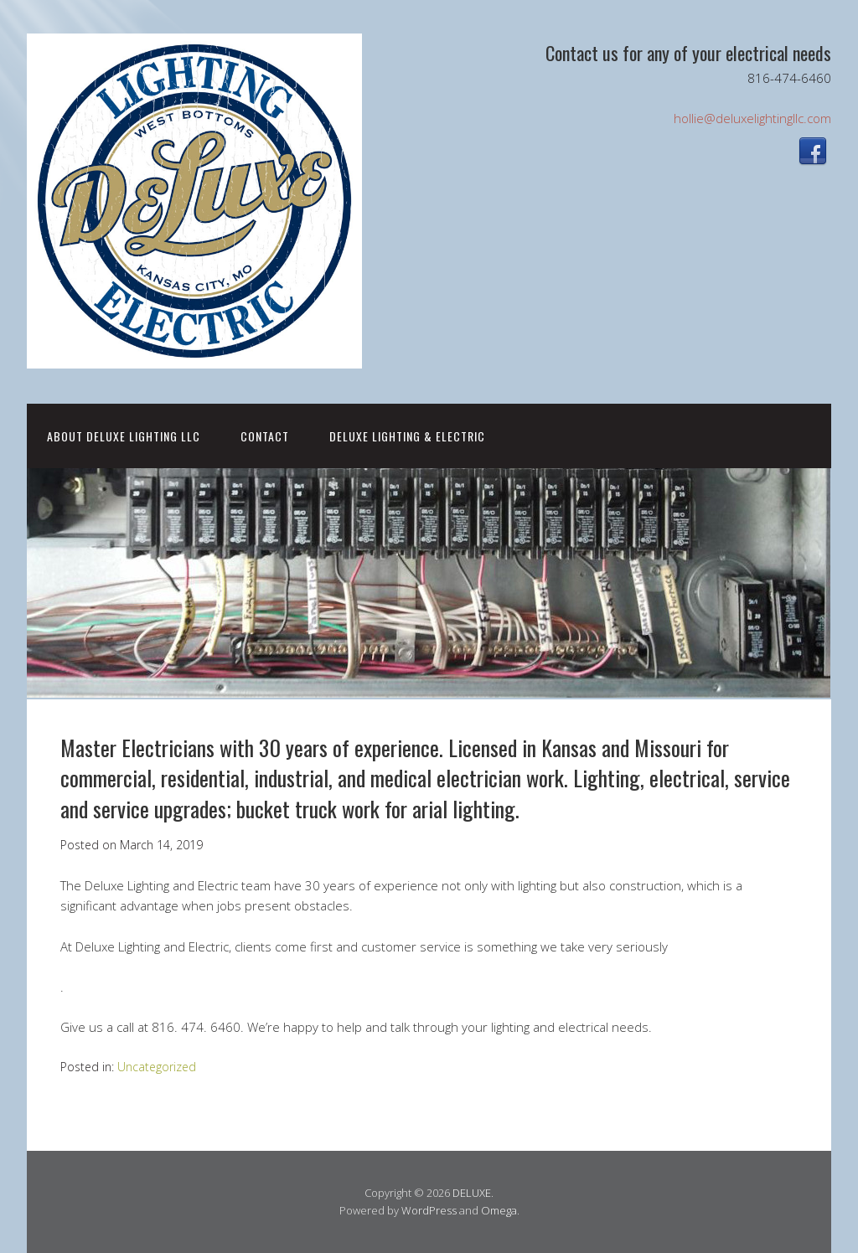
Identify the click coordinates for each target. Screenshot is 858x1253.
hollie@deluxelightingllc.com (752, 118)
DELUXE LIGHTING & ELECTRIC (407, 436)
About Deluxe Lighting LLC (123, 436)
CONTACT (264, 436)
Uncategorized (156, 1067)
